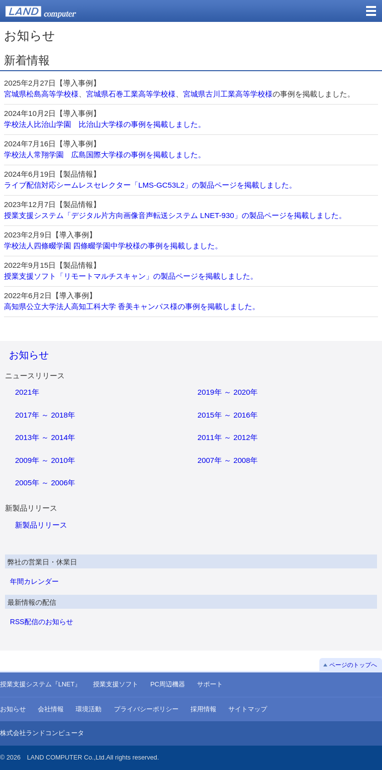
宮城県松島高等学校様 (41, 94)
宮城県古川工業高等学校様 (228, 94)
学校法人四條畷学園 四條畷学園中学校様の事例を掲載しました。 (113, 245)
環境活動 (88, 709)
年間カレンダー (34, 581)
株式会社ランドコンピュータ (42, 733)
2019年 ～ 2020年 (227, 392)
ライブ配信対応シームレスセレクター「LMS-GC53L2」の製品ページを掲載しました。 (150, 185)
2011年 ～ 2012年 (227, 437)
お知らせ (29, 354)
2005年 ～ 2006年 (45, 482)
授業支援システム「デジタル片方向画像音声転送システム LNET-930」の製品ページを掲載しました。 (175, 215)
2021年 (27, 392)
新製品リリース (41, 525)
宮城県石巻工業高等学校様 (131, 94)
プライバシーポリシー (146, 709)
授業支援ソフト (115, 684)
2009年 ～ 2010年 (45, 460)
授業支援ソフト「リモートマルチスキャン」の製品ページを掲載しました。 (131, 276)
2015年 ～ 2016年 (227, 415)
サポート (210, 684)
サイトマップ (247, 709)
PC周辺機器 (167, 684)
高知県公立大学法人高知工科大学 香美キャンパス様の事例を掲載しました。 (132, 306)
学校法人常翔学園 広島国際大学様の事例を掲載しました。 (104, 154)
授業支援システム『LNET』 (40, 684)
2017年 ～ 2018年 (45, 415)
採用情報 (203, 709)
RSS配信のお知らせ (41, 622)
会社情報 (51, 709)
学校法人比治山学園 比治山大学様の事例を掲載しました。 (104, 124)
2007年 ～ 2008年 (227, 460)
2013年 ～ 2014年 (45, 437)
